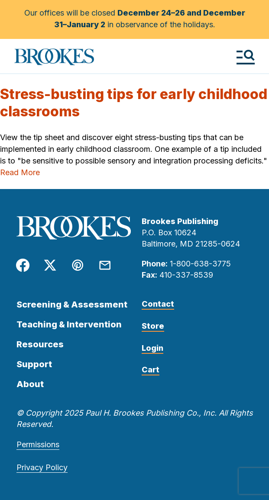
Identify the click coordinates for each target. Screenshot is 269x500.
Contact (158, 303)
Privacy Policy (42, 467)
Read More (20, 172)
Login (152, 348)
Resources (40, 344)
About (30, 384)
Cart (150, 369)
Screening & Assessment (71, 304)
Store (153, 325)
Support (34, 364)
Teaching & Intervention (69, 324)
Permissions (37, 444)
